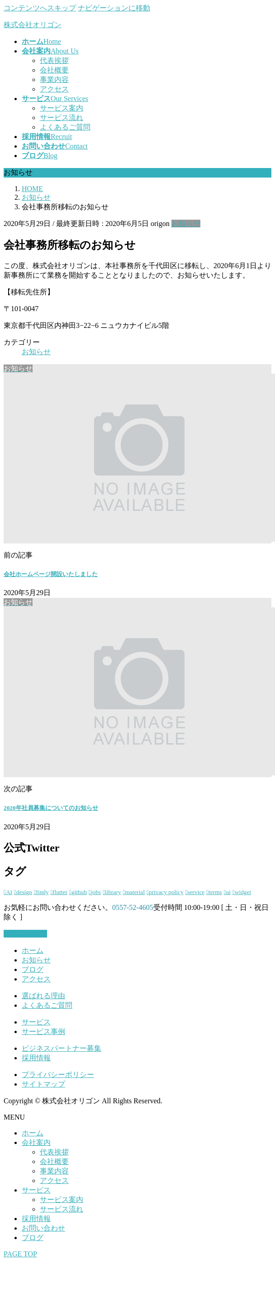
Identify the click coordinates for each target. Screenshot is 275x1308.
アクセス (54, 89)
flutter (60, 892)
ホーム (32, 950)
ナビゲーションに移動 (114, 8)
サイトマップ (43, 1084)
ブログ (32, 969)
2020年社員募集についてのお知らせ (51, 807)
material (135, 892)
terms (215, 892)
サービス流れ (61, 117)
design (24, 892)
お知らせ (185, 223)
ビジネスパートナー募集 (61, 1048)
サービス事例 (43, 1031)
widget (243, 892)
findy (42, 892)
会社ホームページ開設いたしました (51, 574)
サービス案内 (61, 108)
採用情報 (36, 1058)
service (195, 892)
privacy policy (166, 892)
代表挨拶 (54, 60)
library (113, 892)
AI (9, 892)
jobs (96, 892)
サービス (36, 1022)
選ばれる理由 (43, 996)
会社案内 (36, 1142)
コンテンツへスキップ (40, 8)
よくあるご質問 (65, 127)
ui (228, 892)
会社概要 (54, 70)
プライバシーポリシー (58, 1074)
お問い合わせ (43, 1228)
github (79, 892)
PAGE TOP (20, 1254)
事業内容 (54, 79)
